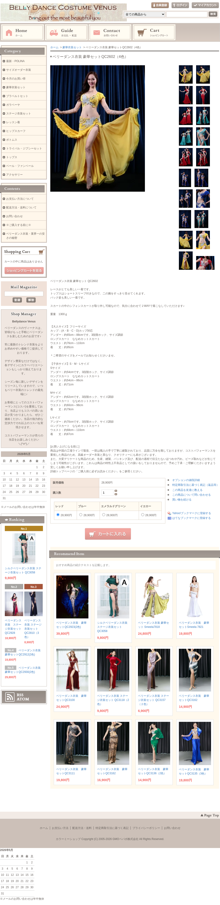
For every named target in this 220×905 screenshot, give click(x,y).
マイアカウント (205, 5)
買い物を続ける (182, 499)
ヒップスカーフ (15, 131)
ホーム (22, 32)
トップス (11, 157)
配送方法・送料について (21, 207)
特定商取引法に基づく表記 (112, 828)
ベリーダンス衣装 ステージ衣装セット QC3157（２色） (153, 700)
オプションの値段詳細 (186, 480)
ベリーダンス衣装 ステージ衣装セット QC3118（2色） (113, 700)
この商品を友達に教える (187, 490)
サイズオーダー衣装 (18, 69)
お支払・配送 (66, 32)
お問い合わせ (110, 32)
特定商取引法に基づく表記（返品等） (195, 485)
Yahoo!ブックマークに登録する (191, 513)
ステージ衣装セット (18, 113)
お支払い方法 (60, 828)
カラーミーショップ (68, 839)
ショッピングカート (154, 32)
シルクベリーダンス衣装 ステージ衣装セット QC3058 (112, 627)
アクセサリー (14, 174)
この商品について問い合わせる (191, 494)
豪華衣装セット (72, 47)
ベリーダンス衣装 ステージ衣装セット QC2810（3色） (33, 629)
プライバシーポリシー (146, 828)
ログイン (180, 5)
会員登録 (160, 5)
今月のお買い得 (15, 78)
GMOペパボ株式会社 (125, 839)
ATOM (23, 699)
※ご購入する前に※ (18, 225)
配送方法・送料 (82, 828)
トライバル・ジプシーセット (24, 148)
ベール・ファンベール (20, 166)
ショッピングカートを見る (24, 270)
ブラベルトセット (17, 96)
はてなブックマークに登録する (191, 518)
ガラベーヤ (13, 104)
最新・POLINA (15, 61)
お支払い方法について (20, 198)
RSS (20, 695)
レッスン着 (13, 122)
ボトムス (11, 139)
